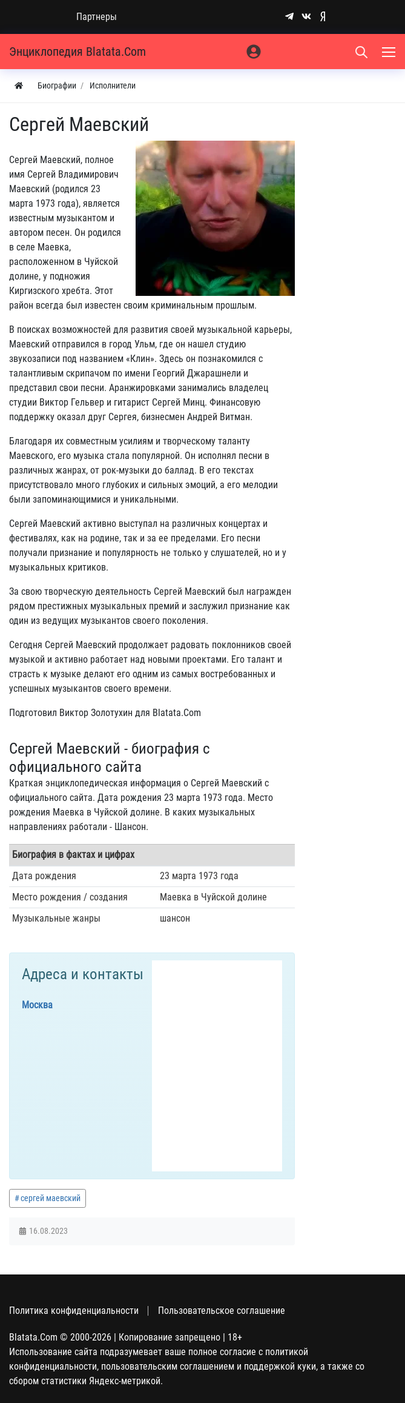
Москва (37, 1005)
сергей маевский (51, 1198)
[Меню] (390, 51)
